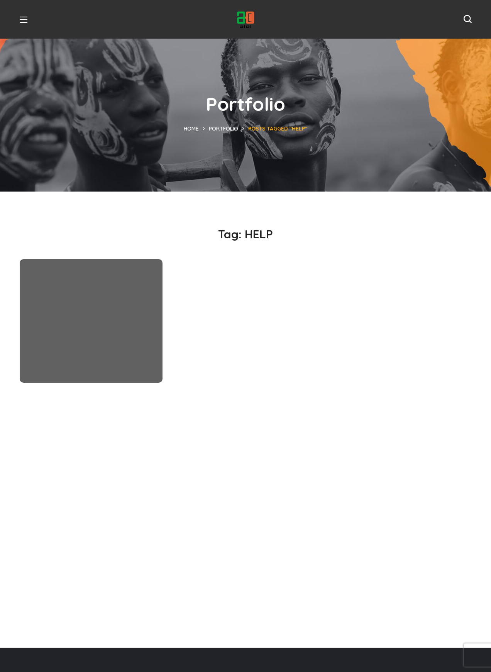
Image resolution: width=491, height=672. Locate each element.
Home (191, 128)
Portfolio (223, 128)
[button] (467, 19)
